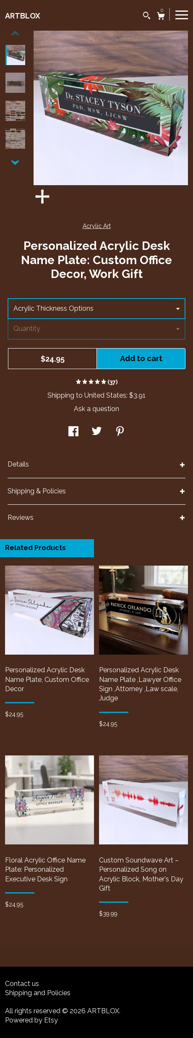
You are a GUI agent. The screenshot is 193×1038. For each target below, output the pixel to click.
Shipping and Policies (37, 993)
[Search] (147, 16)
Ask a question (96, 409)
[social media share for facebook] (73, 432)
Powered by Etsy (31, 1020)
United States (105, 395)
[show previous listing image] (15, 33)
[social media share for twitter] (97, 432)
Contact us (22, 984)
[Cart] (161, 17)
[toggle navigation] (181, 14)
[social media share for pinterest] (120, 432)
